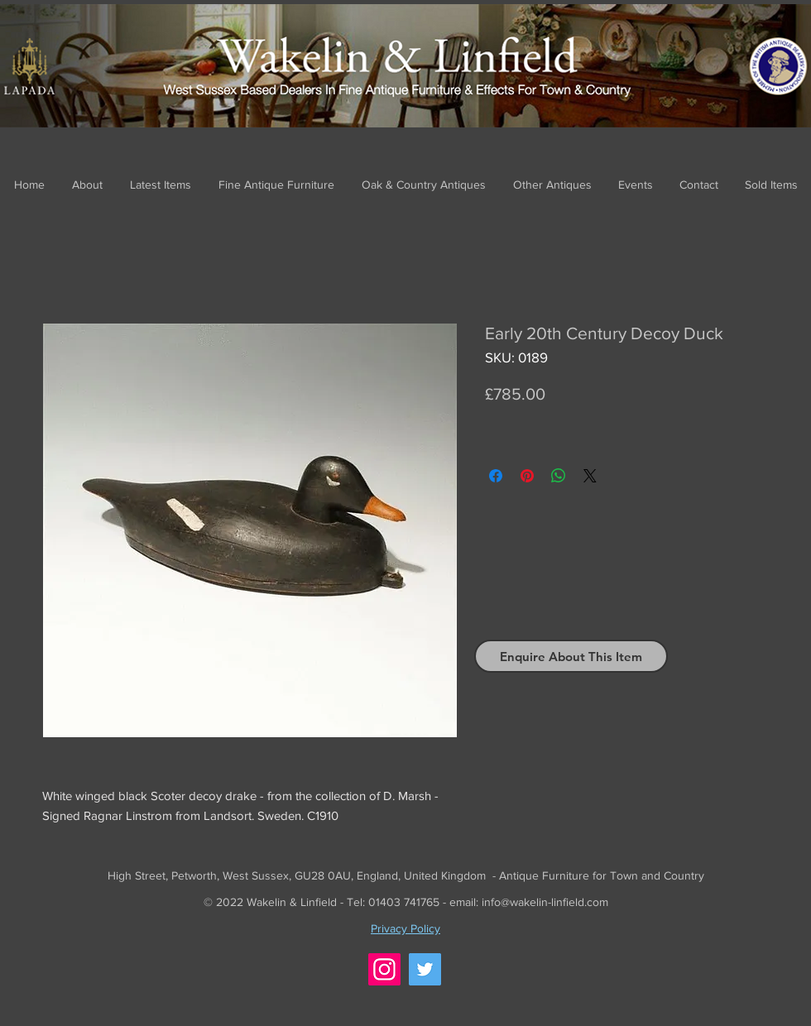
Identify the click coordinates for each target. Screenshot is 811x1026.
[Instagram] (384, 969)
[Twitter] (425, 969)
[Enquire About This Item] (571, 656)
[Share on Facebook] (496, 476)
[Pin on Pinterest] (527, 476)
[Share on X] (590, 476)
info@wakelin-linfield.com (545, 902)
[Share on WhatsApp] (559, 476)
